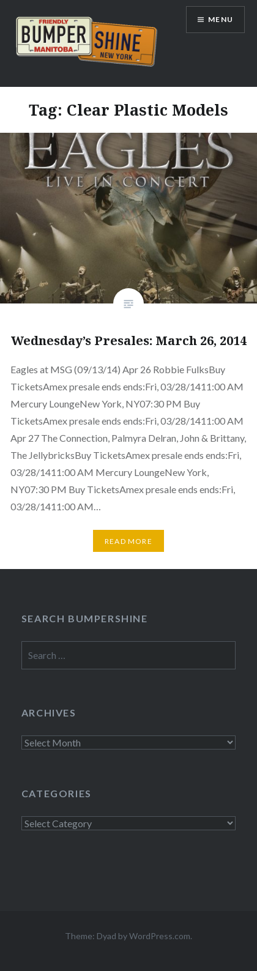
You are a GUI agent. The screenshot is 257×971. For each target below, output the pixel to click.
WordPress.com (159, 936)
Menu (220, 19)
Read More (128, 541)
